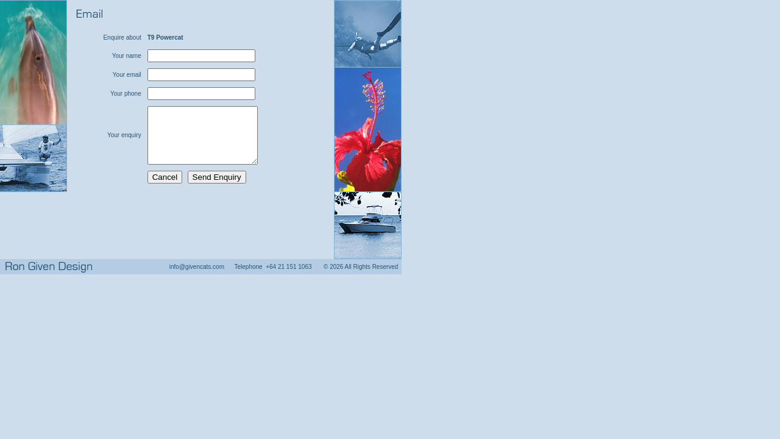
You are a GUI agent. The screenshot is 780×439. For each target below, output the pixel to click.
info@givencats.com (196, 266)
